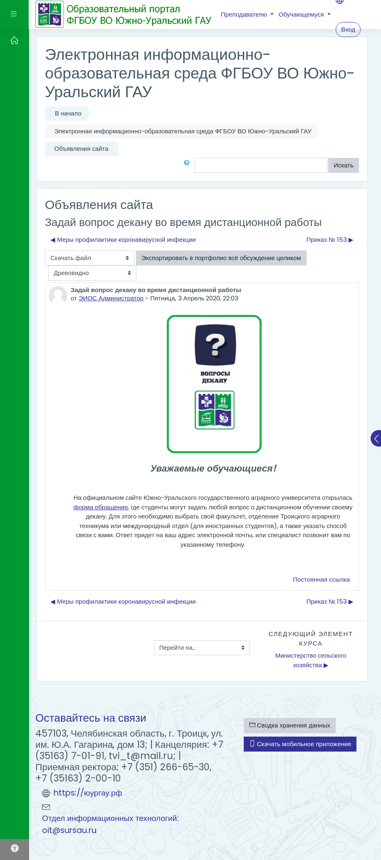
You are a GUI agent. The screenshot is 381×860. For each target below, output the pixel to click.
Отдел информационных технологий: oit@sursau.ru (110, 824)
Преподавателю (245, 14)
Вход (348, 29)
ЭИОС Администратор (111, 298)
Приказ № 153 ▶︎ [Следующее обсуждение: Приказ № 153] (330, 239)
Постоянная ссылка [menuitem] (321, 579)
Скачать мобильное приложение (300, 744)
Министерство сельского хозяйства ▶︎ (311, 660)
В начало (68, 113)
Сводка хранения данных (289, 725)
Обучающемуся (302, 14)
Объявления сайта (81, 148)
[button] (188, 165)
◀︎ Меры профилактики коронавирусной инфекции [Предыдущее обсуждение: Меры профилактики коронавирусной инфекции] (123, 239)
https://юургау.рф (88, 793)
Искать (344, 165)
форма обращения (100, 507)
